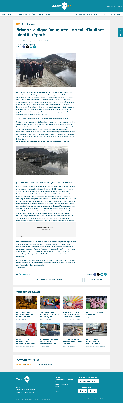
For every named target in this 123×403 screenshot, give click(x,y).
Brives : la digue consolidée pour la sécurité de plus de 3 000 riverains (45, 118)
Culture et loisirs (60, 382)
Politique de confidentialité (42, 399)
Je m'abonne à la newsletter (88, 381)
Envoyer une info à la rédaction (25, 392)
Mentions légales (27, 399)
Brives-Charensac (28, 24)
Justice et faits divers (61, 384)
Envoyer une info (115, 14)
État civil (34, 14)
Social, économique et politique (64, 379)
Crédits (18, 399)
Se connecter (91, 14)
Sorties (27, 14)
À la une (21, 14)
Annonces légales (44, 14)
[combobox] (9, 14)
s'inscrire (30, 365)
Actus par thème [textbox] (7, 14)
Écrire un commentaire (25, 274)
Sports (57, 386)
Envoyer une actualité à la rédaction (51, 279)
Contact (18, 387)
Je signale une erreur (95, 279)
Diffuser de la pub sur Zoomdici (25, 389)
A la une (57, 377)
